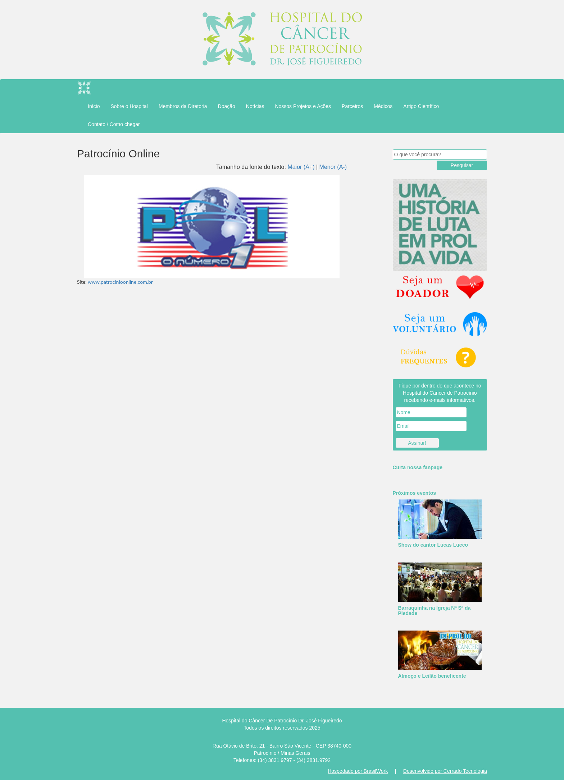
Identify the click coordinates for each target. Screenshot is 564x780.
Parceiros (352, 106)
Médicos (383, 106)
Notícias (255, 106)
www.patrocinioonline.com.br (120, 282)
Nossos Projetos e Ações (303, 106)
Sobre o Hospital (129, 106)
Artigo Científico (421, 106)
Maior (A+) (300, 167)
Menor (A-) (333, 167)
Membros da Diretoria (183, 106)
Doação (226, 106)
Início (94, 106)
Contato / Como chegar (114, 124)
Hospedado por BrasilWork (358, 771)
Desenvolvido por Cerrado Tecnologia (445, 771)
